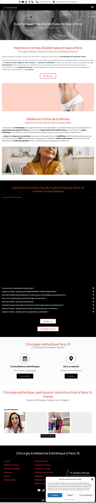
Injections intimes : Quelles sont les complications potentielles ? (31, 312)
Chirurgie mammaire (43, 466)
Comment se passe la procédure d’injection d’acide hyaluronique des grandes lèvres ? (41, 305)
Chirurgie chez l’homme (44, 473)
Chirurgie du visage (42, 469)
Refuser (70, 495)
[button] (92, 479)
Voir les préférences (86, 495)
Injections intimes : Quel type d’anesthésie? (22, 301)
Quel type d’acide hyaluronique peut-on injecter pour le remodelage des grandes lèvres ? (42, 295)
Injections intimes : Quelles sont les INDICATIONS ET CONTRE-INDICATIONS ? (37, 291)
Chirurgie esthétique (12, 469)
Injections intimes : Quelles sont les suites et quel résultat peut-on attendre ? (37, 308)
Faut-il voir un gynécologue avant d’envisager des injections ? (30, 298)
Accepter (55, 495)
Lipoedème (39, 477)
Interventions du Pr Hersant (14, 197)
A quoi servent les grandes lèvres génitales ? (22, 288)
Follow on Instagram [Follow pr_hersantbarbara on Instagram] (48, 436)
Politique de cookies (69, 499)
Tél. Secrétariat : (25, 371)
